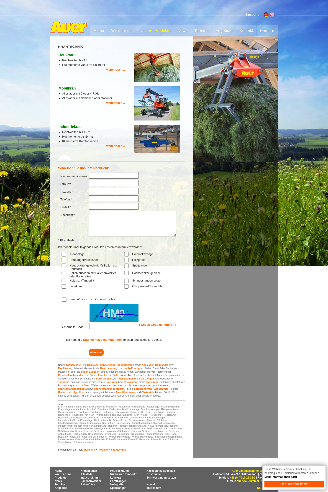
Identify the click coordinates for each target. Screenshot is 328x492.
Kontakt (246, 30)
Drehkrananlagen (150, 409)
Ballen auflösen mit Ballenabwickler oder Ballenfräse (92, 274)
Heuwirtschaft (155, 426)
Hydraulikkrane (66, 417)
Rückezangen (125, 378)
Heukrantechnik (102, 420)
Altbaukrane (64, 434)
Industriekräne (82, 426)
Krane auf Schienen (94, 439)
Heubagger (161, 365)
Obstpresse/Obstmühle (147, 286)
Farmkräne (95, 412)
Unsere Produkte (156, 30)
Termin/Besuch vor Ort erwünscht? (92, 299)
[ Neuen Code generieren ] (157, 324)
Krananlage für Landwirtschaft (163, 406)
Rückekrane (131, 382)
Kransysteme (116, 428)
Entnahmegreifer (84, 428)
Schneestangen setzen (147, 280)
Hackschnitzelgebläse (146, 273)
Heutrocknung (108, 368)
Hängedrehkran (169, 409)
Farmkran (83, 412)
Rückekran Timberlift (123, 474)
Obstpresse (129, 392)
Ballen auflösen (90, 371)
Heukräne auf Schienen (166, 431)
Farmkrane (123, 434)
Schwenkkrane (159, 439)
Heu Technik (155, 415)
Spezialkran (108, 423)
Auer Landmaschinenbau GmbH (252, 470)
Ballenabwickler (90, 481)
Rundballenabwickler (70, 375)
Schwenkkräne (137, 420)
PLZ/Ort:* (66, 191)
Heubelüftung (131, 368)
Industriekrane (125, 365)
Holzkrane (111, 382)
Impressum (153, 487)
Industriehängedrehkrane (168, 437)
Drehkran (103, 409)
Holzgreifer (139, 259)
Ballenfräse (119, 375)
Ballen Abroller (98, 375)
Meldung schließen (294, 484)
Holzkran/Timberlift (81, 280)
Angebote (223, 30)
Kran (136, 415)
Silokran (150, 420)
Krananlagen (73, 365)
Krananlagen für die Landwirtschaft (77, 409)
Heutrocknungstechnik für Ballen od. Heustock (93, 267)
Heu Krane (170, 434)
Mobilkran (63, 431)
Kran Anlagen (65, 406)
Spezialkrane (65, 442)
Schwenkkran (120, 420)
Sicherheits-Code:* (73, 327)
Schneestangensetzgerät (73, 388)
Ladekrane (152, 382)
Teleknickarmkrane (135, 428)
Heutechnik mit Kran (83, 415)
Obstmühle (147, 392)
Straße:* (65, 184)
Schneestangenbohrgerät (109, 388)
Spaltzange (139, 265)
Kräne (144, 415)
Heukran (134, 412)
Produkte (103, 449)
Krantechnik (121, 417)
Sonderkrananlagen (90, 423)
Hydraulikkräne (84, 417)
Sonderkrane (107, 365)
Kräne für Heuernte (116, 439)
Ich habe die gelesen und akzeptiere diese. (114, 339)
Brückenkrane (96, 434)
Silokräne (162, 420)
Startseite (89, 449)
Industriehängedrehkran (104, 426)
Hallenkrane (137, 434)
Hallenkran (108, 412)
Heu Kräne (158, 412)
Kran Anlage (81, 406)
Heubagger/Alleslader (83, 259)
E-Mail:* (65, 207)
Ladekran (75, 286)
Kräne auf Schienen (141, 431)
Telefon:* (66, 199)
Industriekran (65, 426)
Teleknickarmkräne (157, 428)
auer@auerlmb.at (248, 481)
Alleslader (148, 365)
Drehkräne (114, 409)
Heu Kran (146, 412)
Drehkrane (110, 434)
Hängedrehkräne (67, 412)
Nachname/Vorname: (74, 176)
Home (99, 30)
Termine (202, 30)
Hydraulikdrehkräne (119, 437)
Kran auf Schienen (94, 431)
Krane (78, 439)
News (182, 30)
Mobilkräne (76, 431)
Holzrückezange (142, 254)
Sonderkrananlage (68, 423)
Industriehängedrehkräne (132, 426)
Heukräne (171, 412)
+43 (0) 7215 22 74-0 (242, 477)
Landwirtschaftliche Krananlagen (147, 417)
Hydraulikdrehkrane (142, 437)
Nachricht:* (67, 215)
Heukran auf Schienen (117, 431)
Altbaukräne (138, 406)
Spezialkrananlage (142, 423)
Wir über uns (122, 30)
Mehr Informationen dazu (280, 477)
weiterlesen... (115, 69)
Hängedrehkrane (155, 434)
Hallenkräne (122, 412)
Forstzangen (103, 378)
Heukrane (93, 365)
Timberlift (63, 382)
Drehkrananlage (131, 409)
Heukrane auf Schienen (94, 437)
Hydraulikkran (125, 415)
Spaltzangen (146, 378)
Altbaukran (124, 406)
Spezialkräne (124, 423)
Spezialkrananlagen (164, 423)
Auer (86, 385)
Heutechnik (64, 415)
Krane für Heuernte (138, 439)
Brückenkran (171, 426)
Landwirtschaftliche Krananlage (75, 420)
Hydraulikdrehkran (106, 415)
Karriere (267, 30)
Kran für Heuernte (103, 417)
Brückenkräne (65, 428)
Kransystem (101, 428)
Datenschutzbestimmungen (102, 339)
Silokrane (173, 439)
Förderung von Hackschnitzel (151, 388)
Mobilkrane (64, 368)
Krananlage (77, 254)
